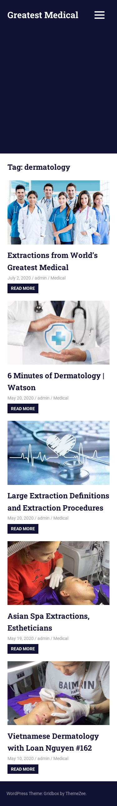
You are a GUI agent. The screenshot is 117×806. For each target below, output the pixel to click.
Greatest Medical (42, 15)
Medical (58, 277)
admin (41, 277)
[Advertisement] (58, 91)
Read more (23, 288)
